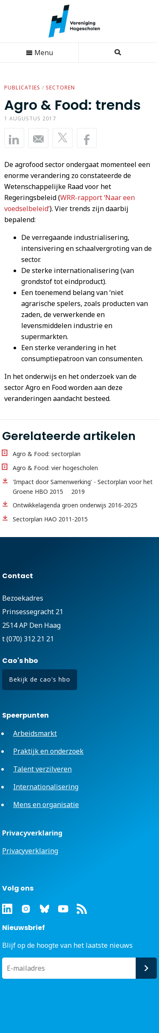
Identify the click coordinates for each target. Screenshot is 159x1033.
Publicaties (22, 87)
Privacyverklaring (30, 850)
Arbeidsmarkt (35, 733)
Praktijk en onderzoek (48, 751)
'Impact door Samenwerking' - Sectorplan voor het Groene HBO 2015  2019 (83, 487)
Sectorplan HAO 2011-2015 (50, 519)
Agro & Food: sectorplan (47, 454)
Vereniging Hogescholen (78, 21)
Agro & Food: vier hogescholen (55, 468)
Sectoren (60, 87)
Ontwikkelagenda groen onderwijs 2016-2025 (75, 505)
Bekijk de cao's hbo (39, 679)
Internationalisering (45, 786)
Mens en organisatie (46, 804)
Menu (39, 52)
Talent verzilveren (42, 769)
